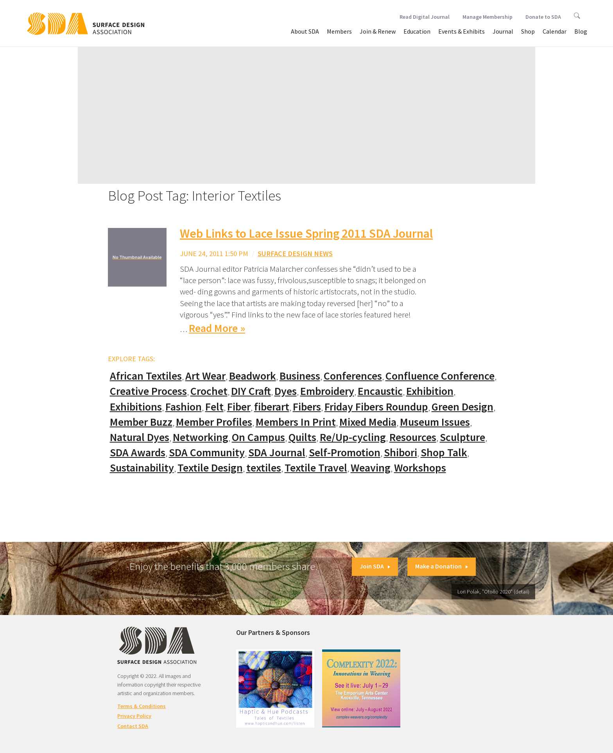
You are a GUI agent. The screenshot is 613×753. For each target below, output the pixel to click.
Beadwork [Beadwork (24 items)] (252, 376)
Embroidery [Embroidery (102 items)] (327, 391)
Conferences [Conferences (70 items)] (353, 376)
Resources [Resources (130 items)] (412, 437)
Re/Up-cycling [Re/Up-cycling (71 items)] (353, 437)
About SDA (305, 31)
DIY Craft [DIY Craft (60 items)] (251, 391)
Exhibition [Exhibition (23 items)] (429, 391)
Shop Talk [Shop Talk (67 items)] (444, 452)
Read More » (217, 328)
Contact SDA (132, 726)
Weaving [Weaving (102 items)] (371, 468)
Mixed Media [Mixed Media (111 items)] (367, 422)
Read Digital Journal (425, 16)
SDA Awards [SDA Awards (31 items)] (137, 452)
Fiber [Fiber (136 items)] (239, 407)
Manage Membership (487, 16)
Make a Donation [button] (441, 566)
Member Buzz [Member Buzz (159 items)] (141, 422)
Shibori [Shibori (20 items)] (400, 452)
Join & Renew (378, 31)
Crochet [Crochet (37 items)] (209, 391)
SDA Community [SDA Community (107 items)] (207, 452)
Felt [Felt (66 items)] (214, 407)
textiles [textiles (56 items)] (263, 468)
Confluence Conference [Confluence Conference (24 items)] (440, 376)
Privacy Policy (134, 715)
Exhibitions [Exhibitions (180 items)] (136, 407)
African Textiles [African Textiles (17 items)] (146, 376)
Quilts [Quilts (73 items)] (302, 437)
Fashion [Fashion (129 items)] (183, 407)
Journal (503, 31)
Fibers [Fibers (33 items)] (307, 407)
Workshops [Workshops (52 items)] (420, 468)
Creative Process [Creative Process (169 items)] (148, 391)
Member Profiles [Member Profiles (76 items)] (214, 422)
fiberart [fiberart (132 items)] (271, 407)
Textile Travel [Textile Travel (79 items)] (316, 468)
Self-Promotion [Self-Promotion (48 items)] (344, 452)
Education (416, 31)
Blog (580, 31)
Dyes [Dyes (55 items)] (285, 391)
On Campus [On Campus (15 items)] (258, 437)
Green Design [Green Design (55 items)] (462, 407)
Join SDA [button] (375, 566)
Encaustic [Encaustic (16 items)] (380, 391)
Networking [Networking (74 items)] (200, 437)
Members (339, 31)
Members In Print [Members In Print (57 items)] (296, 422)
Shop (528, 31)
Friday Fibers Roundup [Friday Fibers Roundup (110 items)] (376, 407)
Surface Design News (295, 253)
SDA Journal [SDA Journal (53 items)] (276, 452)
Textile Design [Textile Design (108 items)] (210, 468)
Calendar (554, 31)
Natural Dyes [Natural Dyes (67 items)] (139, 437)
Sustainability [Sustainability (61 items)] (142, 468)
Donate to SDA (543, 16)
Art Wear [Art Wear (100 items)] (205, 376)
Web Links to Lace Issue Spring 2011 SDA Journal (306, 233)
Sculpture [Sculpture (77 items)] (462, 437)
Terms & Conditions (141, 706)
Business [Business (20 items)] (300, 376)
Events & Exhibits (461, 31)
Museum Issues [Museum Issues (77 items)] (435, 422)
